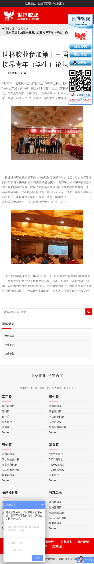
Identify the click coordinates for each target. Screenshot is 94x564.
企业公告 (9, 353)
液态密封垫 (8, 406)
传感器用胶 (55, 502)
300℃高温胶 (56, 454)
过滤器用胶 (55, 507)
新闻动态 (23, 28)
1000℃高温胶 (56, 464)
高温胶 (5, 427)
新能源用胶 (55, 523)
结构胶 (5, 416)
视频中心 (50, 542)
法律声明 (50, 559)
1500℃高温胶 (56, 470)
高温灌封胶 (55, 406)
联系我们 (58, 546)
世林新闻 (9, 336)
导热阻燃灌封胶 (57, 427)
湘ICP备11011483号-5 (71, 559)
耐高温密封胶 (9, 464)
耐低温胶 (54, 475)
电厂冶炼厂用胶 (57, 518)
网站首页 (8, 28)
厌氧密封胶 (8, 475)
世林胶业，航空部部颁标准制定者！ (46, 3)
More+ (5, 432)
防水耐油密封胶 (10, 459)
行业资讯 (9, 344)
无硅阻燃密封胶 (10, 470)
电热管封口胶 (56, 512)
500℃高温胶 (56, 459)
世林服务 (66, 542)
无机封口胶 (55, 422)
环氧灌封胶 (55, 411)
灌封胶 (5, 411)
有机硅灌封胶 (56, 416)
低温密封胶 (8, 454)
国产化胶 (7, 422)
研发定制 (83, 542)
